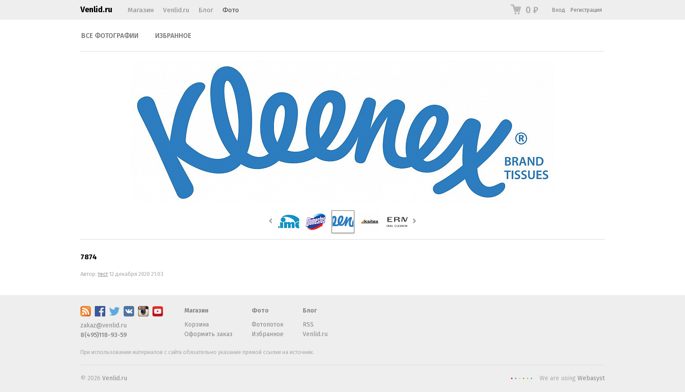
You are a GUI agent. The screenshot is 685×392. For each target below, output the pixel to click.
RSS (308, 324)
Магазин (141, 10)
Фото (230, 10)
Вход (558, 10)
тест (103, 274)
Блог (205, 10)
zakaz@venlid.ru (103, 325)
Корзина (196, 324)
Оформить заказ (208, 334)
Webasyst (591, 378)
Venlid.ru (96, 9)
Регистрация (586, 10)
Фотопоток (268, 324)
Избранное (173, 36)
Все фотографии (109, 36)
